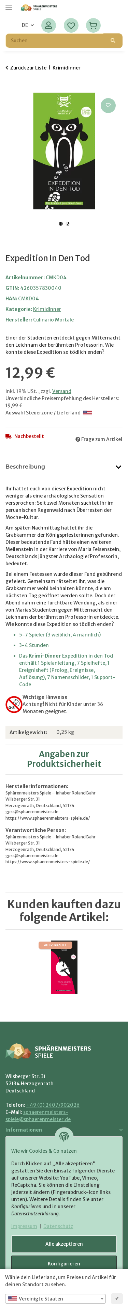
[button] (49, 25)
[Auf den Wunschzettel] (108, 105)
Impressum (24, 1226)
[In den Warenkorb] (10, 89)
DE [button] (25, 25)
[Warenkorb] (93, 25)
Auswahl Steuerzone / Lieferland (48, 413)
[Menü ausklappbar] (8, 4)
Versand (61, 391)
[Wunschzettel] (71, 25)
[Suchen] (113, 40)
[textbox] (55, 1298)
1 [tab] (61, 224)
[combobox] (55, 1299)
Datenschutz (58, 1226)
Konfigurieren (64, 1264)
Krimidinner (47, 309)
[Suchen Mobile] (54, 40)
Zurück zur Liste (28, 68)
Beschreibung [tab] (25, 466)
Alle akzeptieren (64, 1244)
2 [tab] (67, 224)
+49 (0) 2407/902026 (53, 1105)
